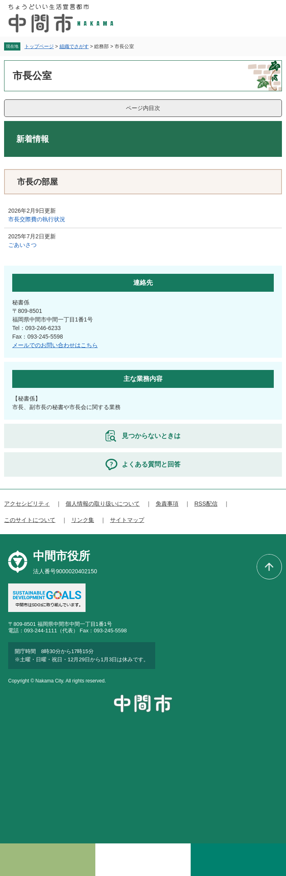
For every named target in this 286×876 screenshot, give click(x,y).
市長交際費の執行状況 (36, 219)
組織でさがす (74, 46)
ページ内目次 (143, 108)
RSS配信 (206, 503)
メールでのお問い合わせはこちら (55, 345)
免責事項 (167, 503)
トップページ (39, 46)
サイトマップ (127, 520)
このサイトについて (29, 520)
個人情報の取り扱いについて (103, 503)
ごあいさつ (22, 245)
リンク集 (82, 520)
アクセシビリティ (27, 503)
